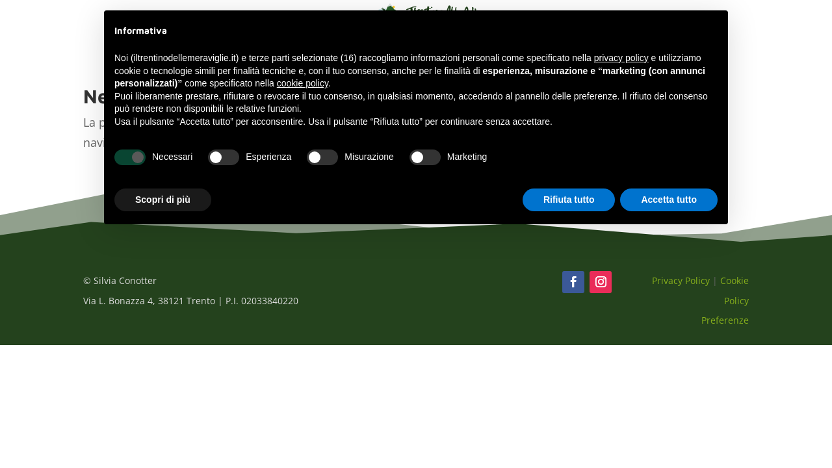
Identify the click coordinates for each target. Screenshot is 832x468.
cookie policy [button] (302, 83)
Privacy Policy (681, 280)
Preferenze (725, 320)
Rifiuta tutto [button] (569, 199)
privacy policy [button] (621, 58)
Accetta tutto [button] (669, 199)
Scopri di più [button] (162, 199)
